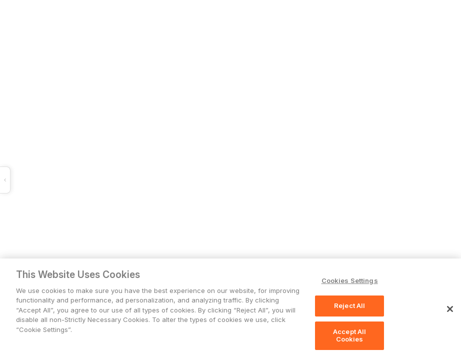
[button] (149, 180)
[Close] (450, 309)
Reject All (349, 306)
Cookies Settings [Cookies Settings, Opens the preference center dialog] (350, 280)
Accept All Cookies (349, 336)
